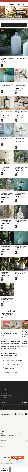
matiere (7, 383)
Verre (11, 383)
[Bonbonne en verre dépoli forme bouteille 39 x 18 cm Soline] (2, 65)
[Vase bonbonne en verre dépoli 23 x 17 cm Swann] (16, 252)
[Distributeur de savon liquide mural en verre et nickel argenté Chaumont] (16, 93)
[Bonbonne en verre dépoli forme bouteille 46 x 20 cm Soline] (2, 91)
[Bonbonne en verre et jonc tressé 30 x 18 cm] (2, 228)
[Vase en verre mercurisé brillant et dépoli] (16, 278)
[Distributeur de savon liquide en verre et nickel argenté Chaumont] (16, 147)
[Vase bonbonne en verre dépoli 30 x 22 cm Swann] (16, 226)
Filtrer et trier (14, 25)
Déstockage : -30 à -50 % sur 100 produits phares (14, 1)
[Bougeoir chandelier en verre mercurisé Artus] (2, 254)
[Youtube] (26, 419)
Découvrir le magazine (6, 317)
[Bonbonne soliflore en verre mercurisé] (16, 200)
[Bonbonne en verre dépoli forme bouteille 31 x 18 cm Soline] (2, 173)
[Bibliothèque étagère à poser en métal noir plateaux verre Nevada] (2, 120)
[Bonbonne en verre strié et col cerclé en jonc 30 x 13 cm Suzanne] (2, 202)
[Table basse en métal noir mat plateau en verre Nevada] (16, 120)
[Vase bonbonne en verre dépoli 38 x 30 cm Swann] (2, 144)
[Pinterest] (22, 419)
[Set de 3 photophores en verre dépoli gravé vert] (2, 304)
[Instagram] (19, 419)
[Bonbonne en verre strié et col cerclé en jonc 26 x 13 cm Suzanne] (16, 174)
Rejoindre (24, 407)
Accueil (2, 383)
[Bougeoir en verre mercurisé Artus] (2, 279)
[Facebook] (16, 419)
